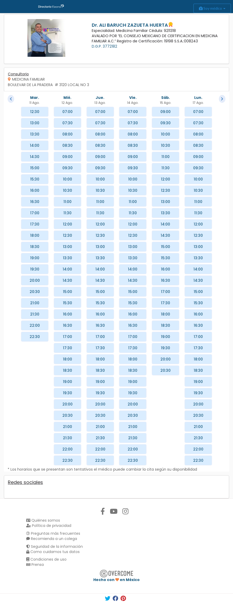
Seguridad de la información (54, 546)
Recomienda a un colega (51, 538)
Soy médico (212, 8)
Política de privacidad (48, 525)
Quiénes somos (43, 520)
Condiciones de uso (46, 559)
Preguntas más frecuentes (53, 533)
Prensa (35, 564)
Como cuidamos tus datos (53, 551)
